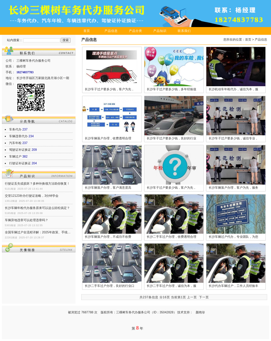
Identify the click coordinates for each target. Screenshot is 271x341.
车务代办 (15, 129)
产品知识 (159, 30)
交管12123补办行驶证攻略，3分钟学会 (31, 195)
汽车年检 (15, 143)
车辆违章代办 (18, 136)
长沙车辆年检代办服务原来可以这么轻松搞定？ (37, 208)
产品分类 (135, 30)
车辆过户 (15, 156)
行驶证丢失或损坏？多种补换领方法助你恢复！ (37, 183)
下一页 (204, 297)
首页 (86, 30)
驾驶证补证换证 (20, 149)
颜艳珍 (200, 312)
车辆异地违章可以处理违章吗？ (26, 220)
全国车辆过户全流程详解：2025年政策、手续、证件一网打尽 (39, 232)
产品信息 (111, 30)
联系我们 (184, 30)
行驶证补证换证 (20, 163)
